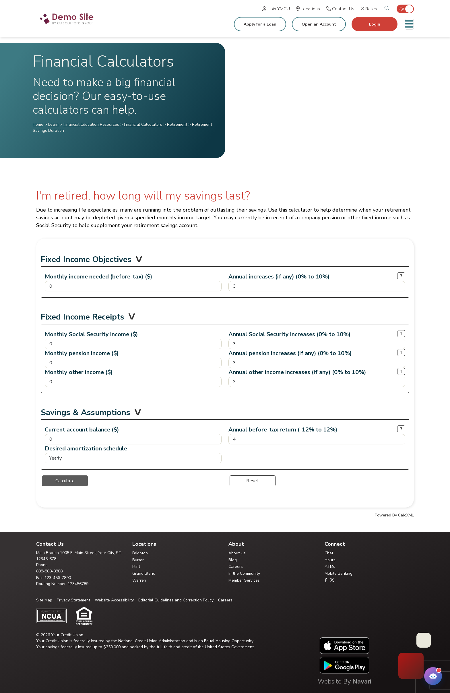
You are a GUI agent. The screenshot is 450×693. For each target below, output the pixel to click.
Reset (252, 481)
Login (374, 24)
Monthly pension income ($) (82, 353)
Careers (235, 566)
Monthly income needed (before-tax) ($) (98, 276)
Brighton (140, 553)
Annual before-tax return (283, 429)
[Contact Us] (340, 8)
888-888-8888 (49, 571)
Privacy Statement (73, 600)
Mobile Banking (338, 573)
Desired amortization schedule (86, 448)
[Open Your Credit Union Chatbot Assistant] (433, 676)
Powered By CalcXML (394, 515)
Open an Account (319, 24)
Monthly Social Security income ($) (91, 334)
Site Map (44, 600)
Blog (232, 560)
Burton (138, 560)
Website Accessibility (114, 600)
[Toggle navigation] (409, 24)
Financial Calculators (143, 124)
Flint (136, 566)
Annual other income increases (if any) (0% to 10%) (297, 372)
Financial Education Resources (91, 124)
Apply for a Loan (260, 24)
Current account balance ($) (82, 429)
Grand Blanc (143, 573)
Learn (53, 124)
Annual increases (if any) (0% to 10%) (279, 276)
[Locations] (308, 8)
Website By (344, 681)
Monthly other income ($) (79, 372)
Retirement (177, 124)
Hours (330, 560)
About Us (237, 553)
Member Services (244, 580)
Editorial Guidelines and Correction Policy (176, 600)
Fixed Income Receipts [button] (82, 318)
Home (38, 124)
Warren (139, 580)
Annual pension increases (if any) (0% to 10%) (290, 353)
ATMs (330, 566)
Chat (329, 553)
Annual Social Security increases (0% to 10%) (289, 334)
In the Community (244, 573)
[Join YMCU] (276, 8)
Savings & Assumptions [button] (85, 414)
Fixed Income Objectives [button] (86, 260)
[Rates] (369, 8)
